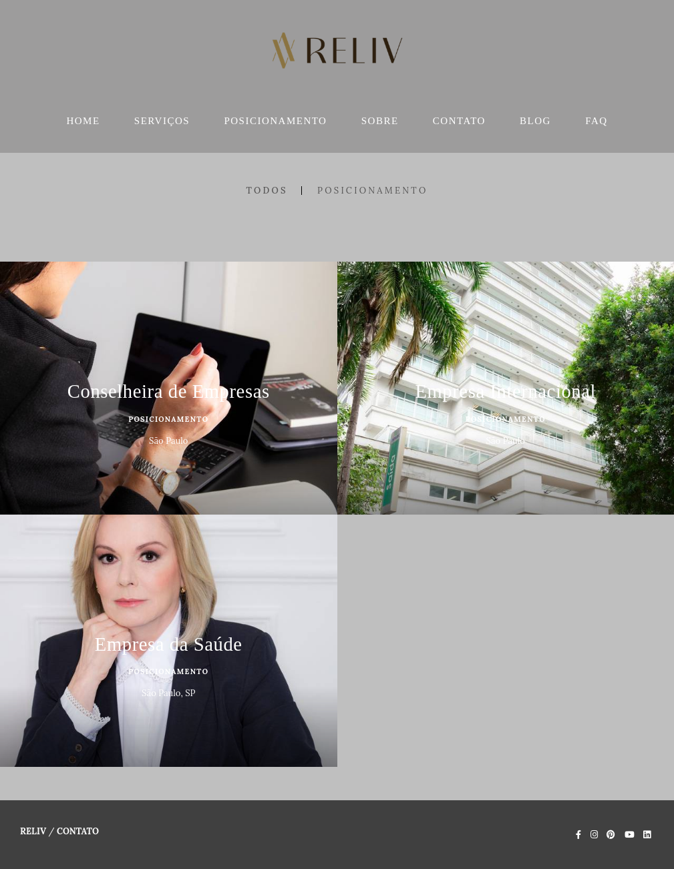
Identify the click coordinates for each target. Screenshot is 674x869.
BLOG (535, 120)
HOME (83, 120)
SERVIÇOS (162, 120)
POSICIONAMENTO (275, 120)
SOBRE (380, 120)
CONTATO (459, 120)
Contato (78, 831)
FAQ (596, 120)
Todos (266, 190)
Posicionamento (372, 190)
